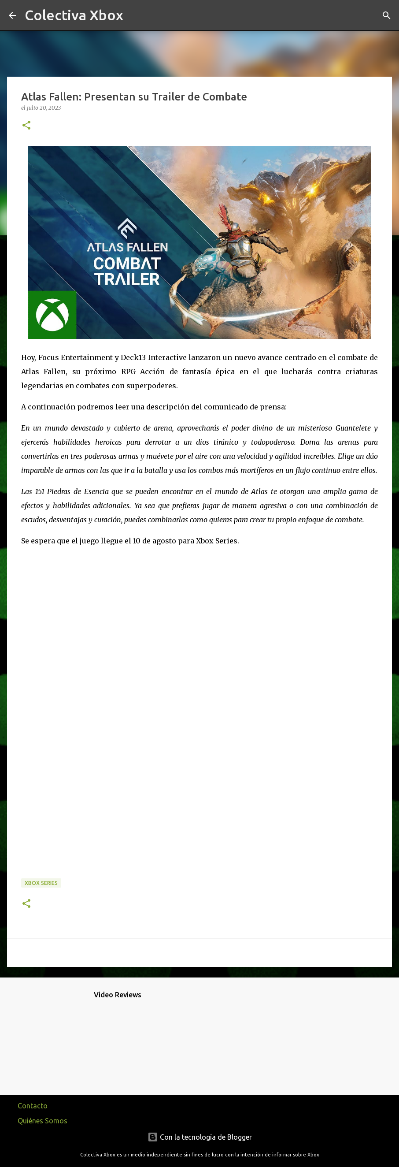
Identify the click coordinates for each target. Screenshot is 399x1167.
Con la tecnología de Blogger (200, 1137)
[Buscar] (135, 15)
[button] (26, 126)
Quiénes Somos (42, 1121)
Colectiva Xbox (74, 15)
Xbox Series (41, 883)
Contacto (33, 1106)
